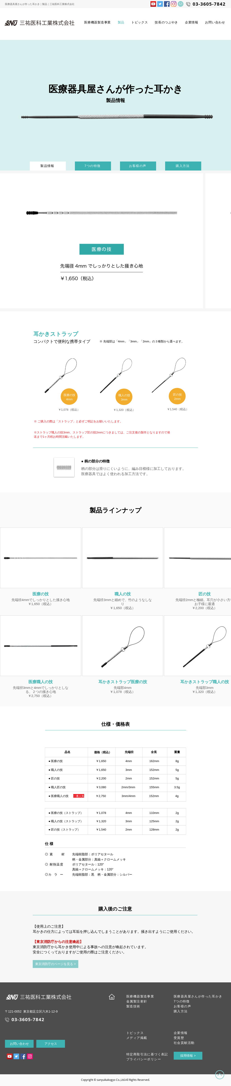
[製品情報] (48, 166)
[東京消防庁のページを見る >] (55, 964)
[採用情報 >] (188, 1056)
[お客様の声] (138, 166)
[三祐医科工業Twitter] (160, 4)
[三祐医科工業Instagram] (173, 4)
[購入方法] (183, 166)
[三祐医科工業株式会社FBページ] (167, 4)
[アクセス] (50, 1044)
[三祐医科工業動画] (9, 1056)
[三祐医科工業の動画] (153, 4)
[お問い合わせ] (19, 1044)
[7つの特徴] (93, 166)
